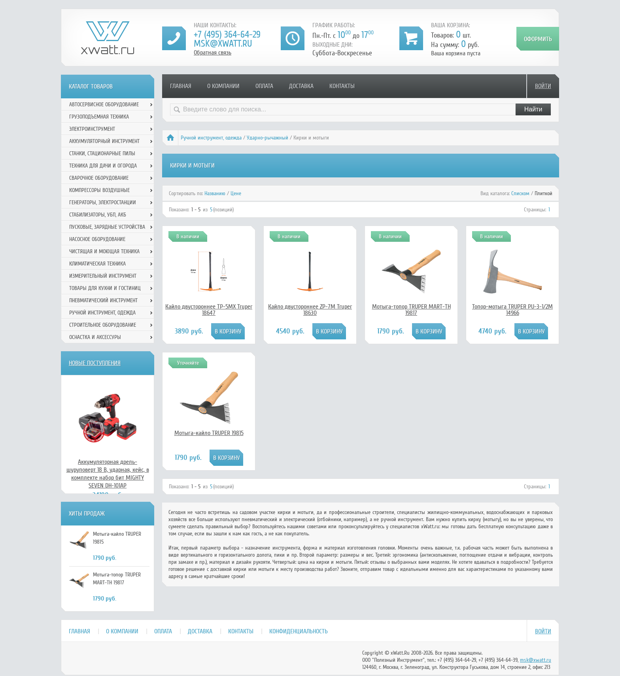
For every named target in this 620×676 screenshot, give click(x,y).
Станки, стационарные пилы (102, 153)
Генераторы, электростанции (102, 202)
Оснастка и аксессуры (95, 337)
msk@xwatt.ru (223, 43)
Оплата (264, 86)
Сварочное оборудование (99, 178)
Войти (543, 86)
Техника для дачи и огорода (103, 165)
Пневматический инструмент (103, 300)
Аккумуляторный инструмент (104, 141)
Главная (180, 86)
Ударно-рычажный (267, 137)
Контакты (342, 86)
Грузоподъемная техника (99, 116)
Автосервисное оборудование (104, 104)
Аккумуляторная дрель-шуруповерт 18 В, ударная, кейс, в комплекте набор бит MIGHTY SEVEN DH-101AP (107, 474)
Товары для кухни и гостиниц (105, 288)
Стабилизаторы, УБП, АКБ (97, 214)
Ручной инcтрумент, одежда (211, 137)
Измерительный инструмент (102, 276)
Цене (236, 193)
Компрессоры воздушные (99, 190)
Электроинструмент (92, 129)
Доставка (301, 86)
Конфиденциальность (298, 631)
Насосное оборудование (97, 239)
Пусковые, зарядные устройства (107, 227)
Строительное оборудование (102, 325)
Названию (214, 193)
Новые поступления (95, 363)
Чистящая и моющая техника (104, 251)
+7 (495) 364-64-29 (227, 34)
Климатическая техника (97, 263)
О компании (223, 86)
